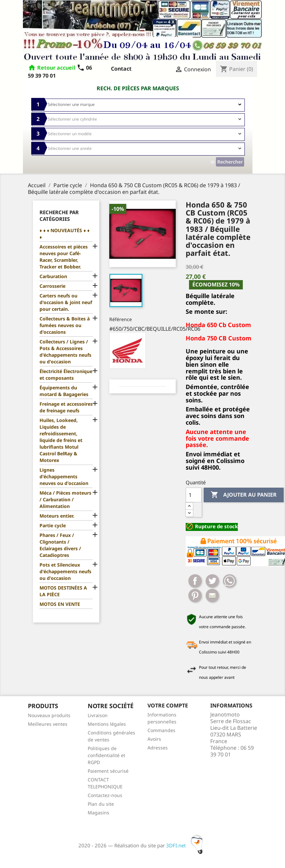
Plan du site (101, 804)
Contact (121, 68)
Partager (195, 581)
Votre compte (167, 705)
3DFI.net (186, 845)
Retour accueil (56, 67)
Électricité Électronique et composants (66, 374)
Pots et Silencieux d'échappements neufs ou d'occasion (65, 571)
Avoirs (154, 739)
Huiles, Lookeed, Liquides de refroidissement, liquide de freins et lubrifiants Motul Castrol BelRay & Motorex (61, 440)
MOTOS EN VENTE (60, 604)
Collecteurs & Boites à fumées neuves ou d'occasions (65, 325)
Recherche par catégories (59, 215)
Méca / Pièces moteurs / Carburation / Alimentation (65, 499)
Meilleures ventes (47, 724)
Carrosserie (52, 286)
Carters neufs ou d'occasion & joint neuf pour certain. (66, 302)
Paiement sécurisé (108, 771)
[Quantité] (194, 495)
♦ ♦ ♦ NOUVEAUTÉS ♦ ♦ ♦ (65, 233)
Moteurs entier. (57, 516)
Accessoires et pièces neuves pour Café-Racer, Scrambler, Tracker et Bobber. (64, 256)
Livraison (98, 715)
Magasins (98, 812)
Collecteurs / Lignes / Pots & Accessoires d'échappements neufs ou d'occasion (65, 351)
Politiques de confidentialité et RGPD (106, 755)
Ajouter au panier (244, 495)
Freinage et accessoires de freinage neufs (66, 407)
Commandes (161, 730)
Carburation (53, 276)
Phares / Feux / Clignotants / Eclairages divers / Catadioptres (60, 545)
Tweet (212, 581)
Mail (212, 595)
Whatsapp (229, 581)
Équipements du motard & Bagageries (64, 390)
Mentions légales (107, 724)
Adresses (157, 747)
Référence (120, 319)
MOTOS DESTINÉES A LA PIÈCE (63, 591)
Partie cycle (53, 525)
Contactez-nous (105, 795)
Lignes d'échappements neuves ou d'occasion (64, 476)
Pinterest (195, 595)
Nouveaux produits (49, 715)
